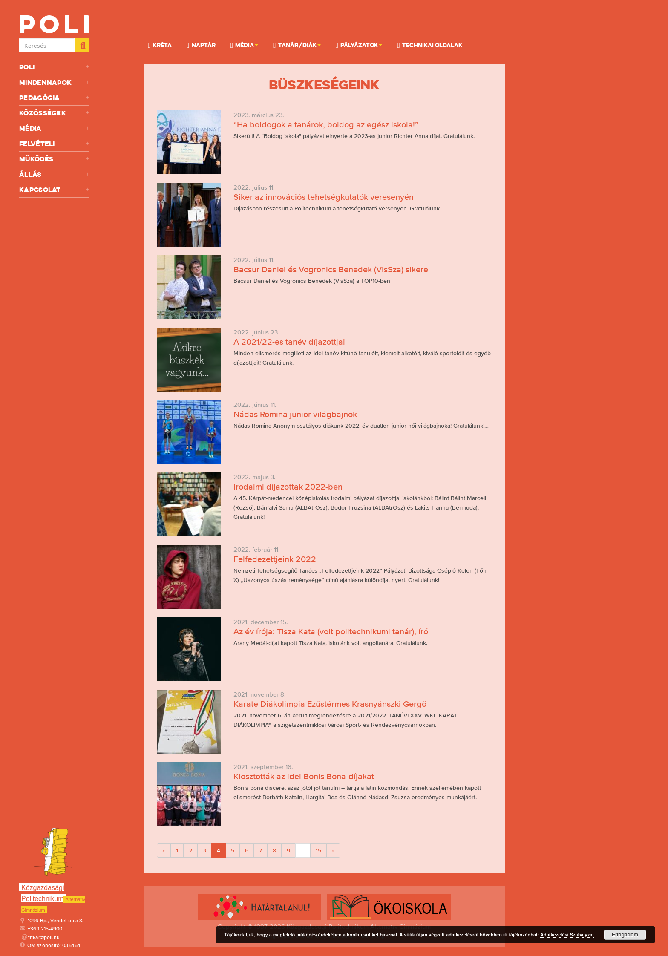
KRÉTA (160, 44)
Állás (54, 174)
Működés (54, 159)
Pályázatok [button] (359, 44)
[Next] (333, 850)
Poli (54, 67)
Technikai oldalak (429, 44)
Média (54, 128)
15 (318, 850)
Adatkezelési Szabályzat (567, 934)
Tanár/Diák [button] (297, 44)
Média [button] (244, 44)
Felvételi (54, 143)
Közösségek (54, 113)
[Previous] (164, 850)
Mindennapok (54, 82)
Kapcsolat (54, 189)
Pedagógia (54, 97)
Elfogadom (625, 935)
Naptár (201, 44)
